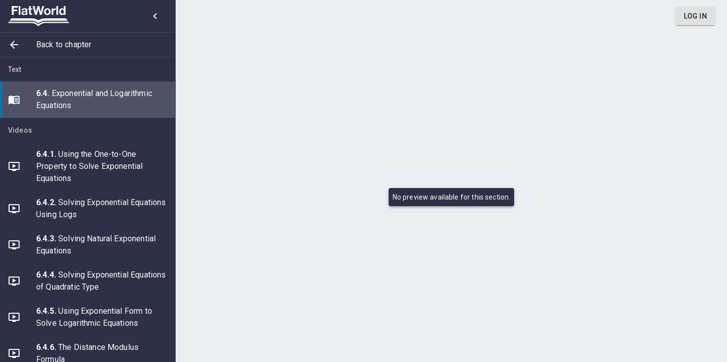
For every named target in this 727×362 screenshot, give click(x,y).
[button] (87, 45)
